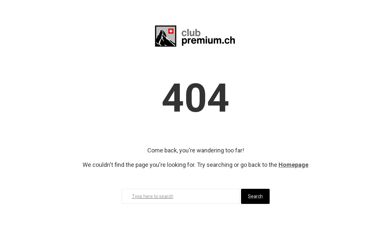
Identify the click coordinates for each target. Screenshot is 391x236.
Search (255, 196)
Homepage (293, 164)
